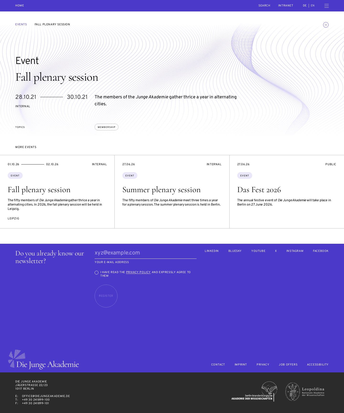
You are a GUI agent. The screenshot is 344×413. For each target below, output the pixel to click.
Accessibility (318, 365)
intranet (285, 6)
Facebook (321, 251)
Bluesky (235, 251)
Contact (218, 365)
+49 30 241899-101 (35, 403)
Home (19, 6)
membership (106, 127)
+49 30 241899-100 (36, 400)
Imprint (241, 365)
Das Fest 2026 (259, 190)
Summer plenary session (161, 190)
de (305, 6)
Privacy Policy (138, 272)
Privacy (263, 365)
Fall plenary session (39, 190)
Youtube (258, 251)
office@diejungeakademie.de (46, 396)
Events (21, 24)
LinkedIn (212, 251)
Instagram (294, 251)
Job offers (288, 365)
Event (15, 175)
